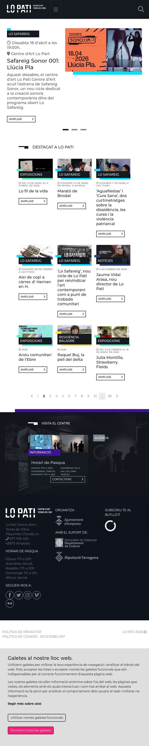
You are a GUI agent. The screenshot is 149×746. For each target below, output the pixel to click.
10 (95, 396)
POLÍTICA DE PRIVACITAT (22, 632)
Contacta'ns (67, 479)
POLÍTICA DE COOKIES (20, 636)
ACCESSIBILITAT (52, 636)
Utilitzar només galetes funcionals (36, 718)
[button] (141, 9)
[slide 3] (83, 129)
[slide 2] (74, 129)
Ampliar (21, 119)
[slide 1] (65, 129)
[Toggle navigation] (55, 9)
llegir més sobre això (24, 704)
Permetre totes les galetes (30, 730)
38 (110, 396)
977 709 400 (17, 539)
